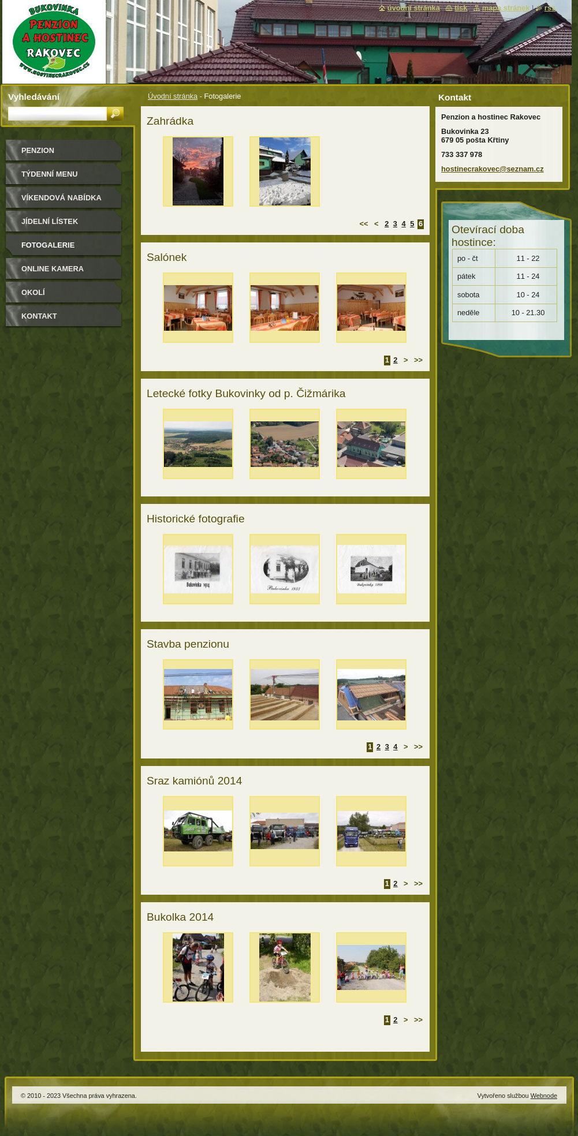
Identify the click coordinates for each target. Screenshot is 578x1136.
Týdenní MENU (49, 174)
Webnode (544, 1095)
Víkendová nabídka (61, 197)
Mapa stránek (506, 7)
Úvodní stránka (172, 96)
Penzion (37, 150)
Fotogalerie (47, 245)
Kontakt (39, 316)
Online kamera (52, 268)
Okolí (33, 292)
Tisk (460, 7)
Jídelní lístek (49, 221)
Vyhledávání (33, 97)
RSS (550, 7)
